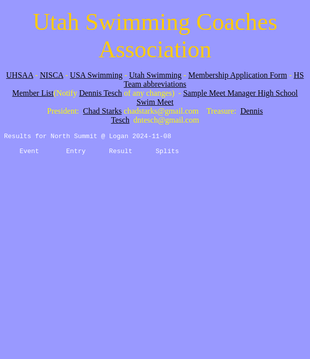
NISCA (51, 75)
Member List (32, 93)
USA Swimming (96, 75)
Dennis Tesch (100, 93)
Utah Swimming (155, 75)
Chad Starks (102, 111)
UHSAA (19, 75)
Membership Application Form (237, 75)
